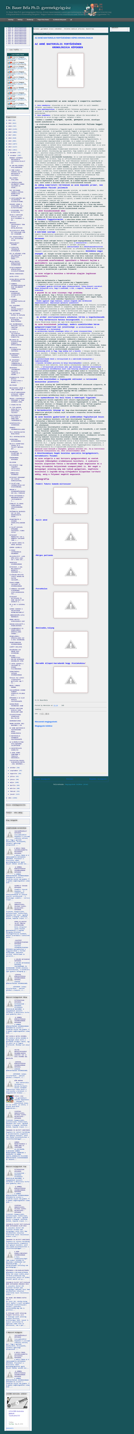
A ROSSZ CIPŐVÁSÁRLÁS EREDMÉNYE (15, 552)
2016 (10, 138)
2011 (10, 798)
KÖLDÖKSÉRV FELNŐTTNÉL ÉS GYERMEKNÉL (16, 453)
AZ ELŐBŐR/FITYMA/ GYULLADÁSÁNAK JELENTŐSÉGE (17, 744)
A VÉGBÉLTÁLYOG (15, 405)
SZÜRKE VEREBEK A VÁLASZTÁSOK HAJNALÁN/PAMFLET (17, 610)
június (13, 779)
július (13, 776)
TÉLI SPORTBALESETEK (17, 436)
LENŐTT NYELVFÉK (16, 647)
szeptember (14, 770)
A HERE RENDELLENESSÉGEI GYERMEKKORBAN (20, 1253)
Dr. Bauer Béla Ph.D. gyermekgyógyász (38, 7)
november (13, 155)
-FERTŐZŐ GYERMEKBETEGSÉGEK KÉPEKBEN (21, 942)
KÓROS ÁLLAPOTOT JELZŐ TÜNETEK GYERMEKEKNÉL (20, 923)
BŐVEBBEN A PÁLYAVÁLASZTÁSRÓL (17, 1270)
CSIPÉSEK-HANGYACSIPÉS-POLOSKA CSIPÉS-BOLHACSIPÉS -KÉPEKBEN (20, 906)
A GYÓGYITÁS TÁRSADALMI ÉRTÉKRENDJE (15, 249)
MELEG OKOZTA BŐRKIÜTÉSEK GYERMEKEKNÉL (15, 263)
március (13, 788)
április (13, 785)
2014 (10, 144)
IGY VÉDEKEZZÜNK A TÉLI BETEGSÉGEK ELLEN (16, 238)
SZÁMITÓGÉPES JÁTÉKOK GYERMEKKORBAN (16, 673)
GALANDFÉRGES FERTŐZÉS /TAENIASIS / (15, 355)
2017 (10, 135)
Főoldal (69, 779)
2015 (10, 141)
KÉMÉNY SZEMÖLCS (16, 547)
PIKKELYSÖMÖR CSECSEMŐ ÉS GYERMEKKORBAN (16, 584)
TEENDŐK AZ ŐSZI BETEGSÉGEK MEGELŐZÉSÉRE (16, 319)
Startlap (10, 20)
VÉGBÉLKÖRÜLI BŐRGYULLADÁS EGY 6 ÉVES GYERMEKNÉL (17, 638)
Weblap (20, 20)
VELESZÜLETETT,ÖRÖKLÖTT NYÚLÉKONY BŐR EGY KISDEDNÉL (17, 232)
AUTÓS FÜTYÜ (14, 276)
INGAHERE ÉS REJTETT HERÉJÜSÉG (18, 1130)
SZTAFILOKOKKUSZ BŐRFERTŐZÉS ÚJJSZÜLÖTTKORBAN (17, 269)
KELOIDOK (13, 462)
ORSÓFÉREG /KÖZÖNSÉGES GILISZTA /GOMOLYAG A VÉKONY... (15, 371)
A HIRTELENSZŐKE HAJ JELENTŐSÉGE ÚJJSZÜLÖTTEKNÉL (17, 200)
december (13, 152)
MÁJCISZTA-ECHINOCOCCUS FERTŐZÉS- (15, 349)
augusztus (14, 773)
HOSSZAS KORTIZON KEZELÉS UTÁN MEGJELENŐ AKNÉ (16, 710)
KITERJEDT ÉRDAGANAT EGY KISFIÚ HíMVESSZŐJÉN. (17, 479)
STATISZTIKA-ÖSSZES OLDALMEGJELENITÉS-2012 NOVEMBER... (17, 762)
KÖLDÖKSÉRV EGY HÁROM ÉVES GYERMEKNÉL (15, 651)
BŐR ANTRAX (18, 1080)
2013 (10, 147)
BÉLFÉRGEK (13, 385)
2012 (10, 150)
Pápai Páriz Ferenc (43, 20)
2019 (10, 129)
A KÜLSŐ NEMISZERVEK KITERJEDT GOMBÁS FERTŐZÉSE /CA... (17, 394)
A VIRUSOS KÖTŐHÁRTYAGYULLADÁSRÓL (17, 301)
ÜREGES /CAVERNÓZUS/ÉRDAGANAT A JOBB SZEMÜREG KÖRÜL (17, 400)
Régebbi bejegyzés (98, 779)
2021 (10, 123)
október (13, 768)
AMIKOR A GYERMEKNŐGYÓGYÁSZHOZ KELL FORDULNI (17, 491)
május (12, 782)
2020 (10, 126)
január (13, 794)
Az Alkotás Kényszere (59, 20)
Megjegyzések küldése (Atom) (76, 784)
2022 (10, 120)
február (13, 791)
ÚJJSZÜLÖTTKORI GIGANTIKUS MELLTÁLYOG (15, 716)
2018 (10, 132)
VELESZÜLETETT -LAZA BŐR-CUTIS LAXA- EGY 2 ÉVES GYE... (17, 558)
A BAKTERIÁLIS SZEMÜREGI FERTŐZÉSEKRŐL (16, 737)
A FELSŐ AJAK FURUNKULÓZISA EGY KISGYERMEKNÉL (17, 485)
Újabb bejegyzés (42, 779)
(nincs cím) (18, 1096)
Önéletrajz (30, 20)
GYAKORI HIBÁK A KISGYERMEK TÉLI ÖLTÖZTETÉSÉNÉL (16, 206)
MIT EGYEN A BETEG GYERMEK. (16, 1036)
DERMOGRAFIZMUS (15, 721)
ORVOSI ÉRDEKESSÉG (16, 274)
